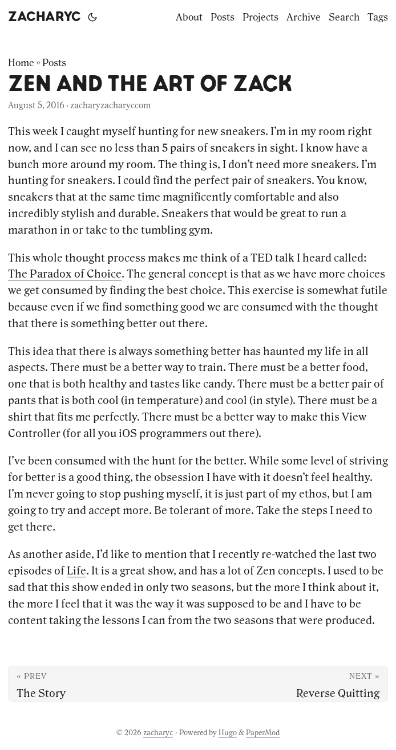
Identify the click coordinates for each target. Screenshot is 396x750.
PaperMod (263, 732)
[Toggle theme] (92, 17)
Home (21, 62)
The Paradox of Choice (65, 273)
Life (76, 570)
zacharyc (44, 17)
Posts (54, 62)
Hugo (228, 732)
